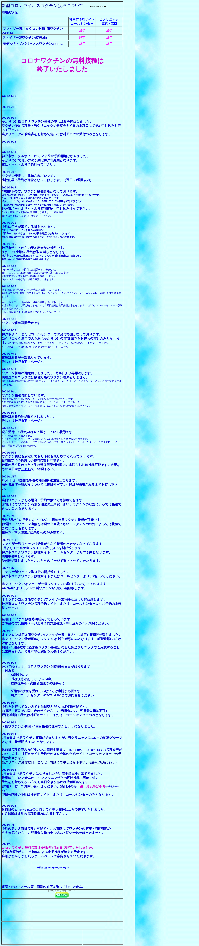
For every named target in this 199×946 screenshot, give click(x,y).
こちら (26, 469)
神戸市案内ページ (27, 362)
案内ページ (29, 623)
